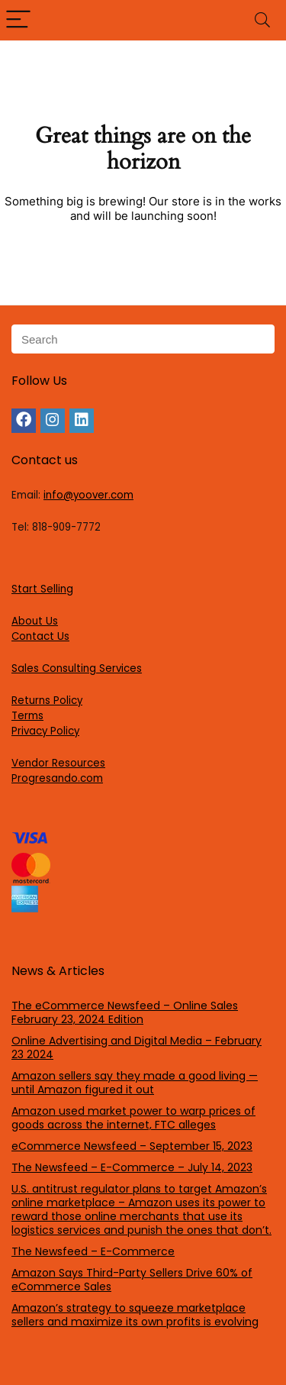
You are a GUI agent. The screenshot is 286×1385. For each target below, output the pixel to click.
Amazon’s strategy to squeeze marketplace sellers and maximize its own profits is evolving (135, 1314)
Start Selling (42, 589)
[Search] (262, 20)
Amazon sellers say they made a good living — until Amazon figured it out (134, 1082)
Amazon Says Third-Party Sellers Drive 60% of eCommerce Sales (131, 1279)
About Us (34, 621)
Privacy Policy (45, 731)
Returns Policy (46, 700)
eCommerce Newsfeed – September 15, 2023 (131, 1146)
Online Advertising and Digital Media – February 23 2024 (136, 1047)
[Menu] (18, 20)
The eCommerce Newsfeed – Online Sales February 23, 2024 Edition (124, 1012)
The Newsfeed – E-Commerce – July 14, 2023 (131, 1167)
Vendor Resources (58, 763)
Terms (27, 716)
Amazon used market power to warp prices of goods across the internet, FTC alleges (133, 1117)
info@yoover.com (88, 495)
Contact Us (40, 636)
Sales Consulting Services (76, 668)
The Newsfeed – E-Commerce (93, 1251)
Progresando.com (57, 778)
